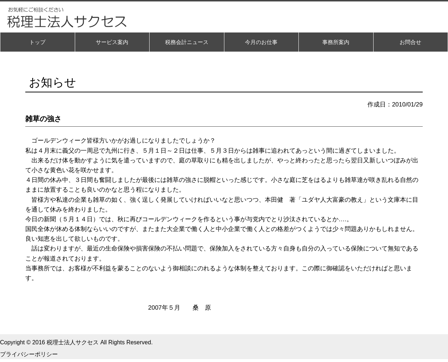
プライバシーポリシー (29, 354)
